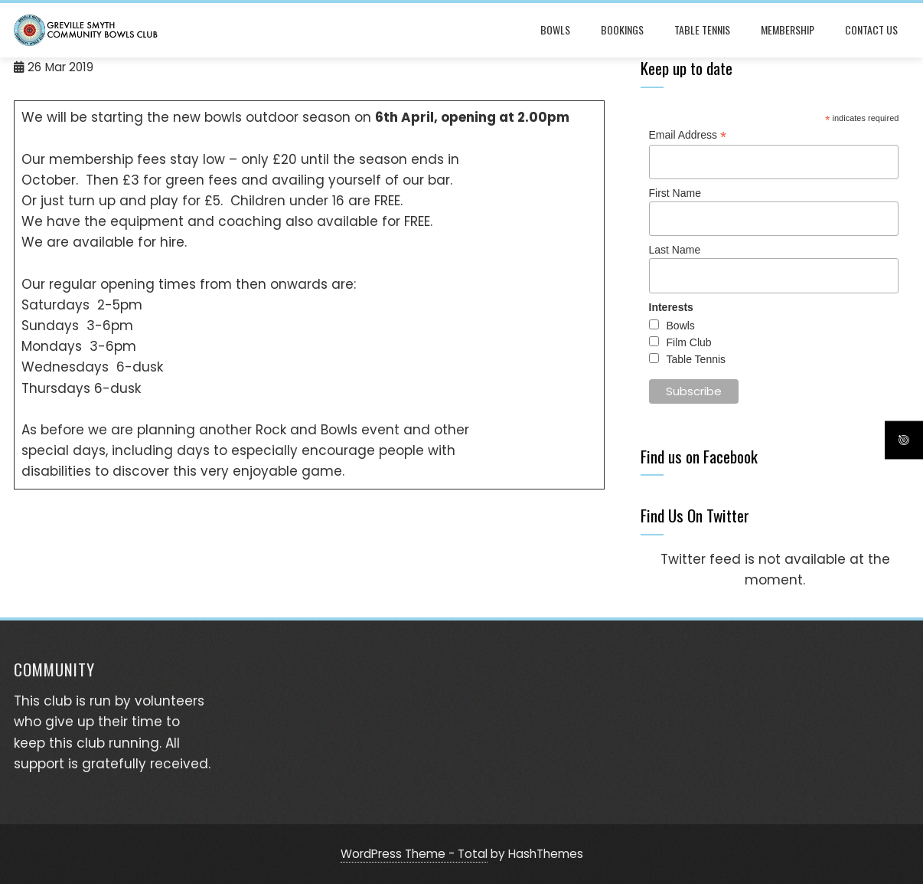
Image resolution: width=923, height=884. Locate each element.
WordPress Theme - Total (414, 854)
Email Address (688, 135)
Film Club (689, 342)
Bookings (622, 29)
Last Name (675, 250)
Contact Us (871, 29)
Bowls (555, 29)
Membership (787, 29)
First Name (675, 193)
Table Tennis (702, 29)
